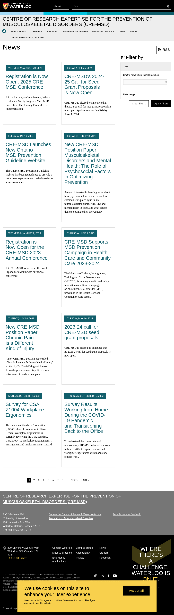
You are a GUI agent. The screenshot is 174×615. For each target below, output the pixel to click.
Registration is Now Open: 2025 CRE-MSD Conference (27, 82)
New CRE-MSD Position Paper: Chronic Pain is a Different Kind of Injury (23, 337)
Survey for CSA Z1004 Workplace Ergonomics (25, 410)
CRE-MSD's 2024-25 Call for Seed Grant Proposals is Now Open (84, 84)
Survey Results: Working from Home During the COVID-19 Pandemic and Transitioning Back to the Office (86, 418)
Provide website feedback (127, 514)
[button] (143, 6)
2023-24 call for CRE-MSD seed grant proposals (81, 332)
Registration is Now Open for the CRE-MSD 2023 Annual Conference (27, 250)
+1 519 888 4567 (17, 558)
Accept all (136, 590)
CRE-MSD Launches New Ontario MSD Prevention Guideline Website (28, 152)
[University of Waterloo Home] (17, 6)
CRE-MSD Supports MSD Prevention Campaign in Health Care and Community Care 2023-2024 (87, 252)
